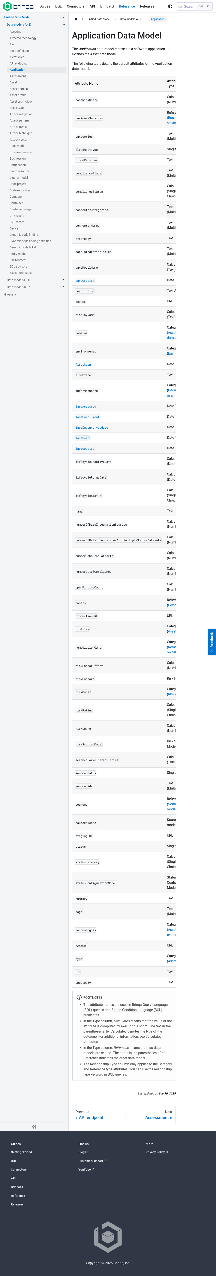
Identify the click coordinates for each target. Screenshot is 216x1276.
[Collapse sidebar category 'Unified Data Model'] (63, 17)
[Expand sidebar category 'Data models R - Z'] (63, 287)
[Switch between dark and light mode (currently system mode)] (170, 6)
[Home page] (76, 19)
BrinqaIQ (107, 6)
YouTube (86, 1169)
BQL (58, 6)
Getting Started (21, 1152)
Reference (127, 6)
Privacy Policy (157, 1152)
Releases (147, 6)
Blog (83, 1152)
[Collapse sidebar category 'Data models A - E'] (63, 25)
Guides (44, 6)
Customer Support (92, 1161)
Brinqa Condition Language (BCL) (136, 1010)
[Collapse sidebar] (34, 1126)
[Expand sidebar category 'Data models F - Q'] (63, 280)
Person (173, 605)
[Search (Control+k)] (194, 6)
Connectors (75, 6)
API (92, 6)
